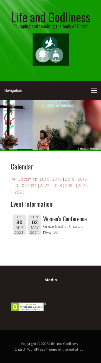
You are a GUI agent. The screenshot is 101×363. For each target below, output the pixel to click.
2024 (70, 185)
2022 (45, 185)
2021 (32, 185)
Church (20, 349)
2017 (57, 179)
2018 (70, 179)
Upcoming (28, 179)
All (14, 179)
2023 (57, 185)
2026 (19, 192)
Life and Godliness (50, 17)
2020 (19, 185)
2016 (44, 179)
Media (50, 279)
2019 (82, 179)
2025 (83, 185)
